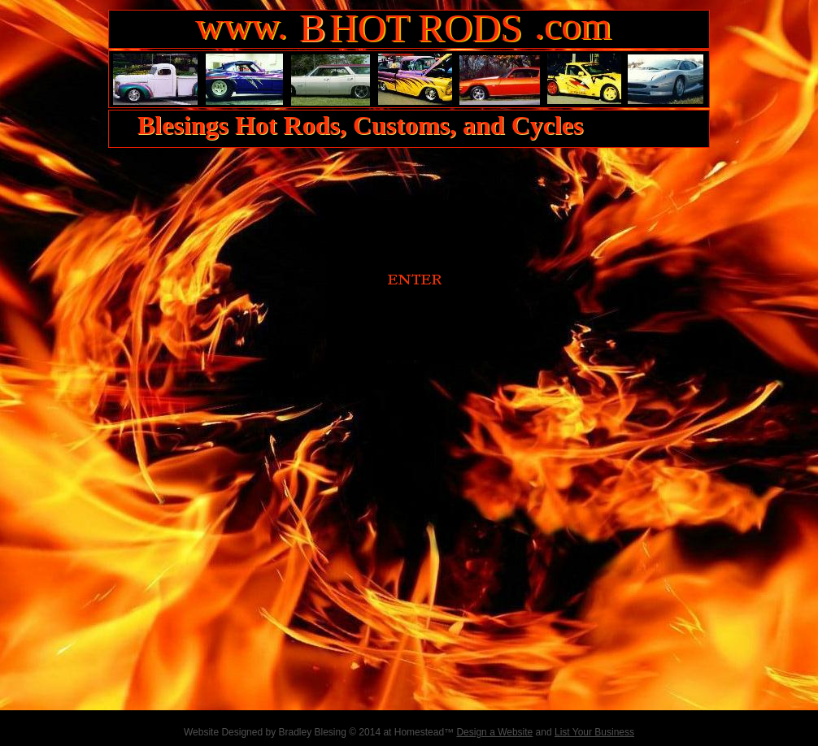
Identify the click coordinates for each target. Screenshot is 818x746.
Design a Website (494, 732)
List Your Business (594, 732)
